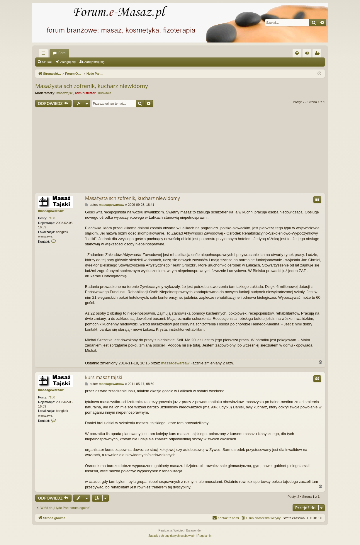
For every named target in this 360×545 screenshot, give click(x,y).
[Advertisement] (180, 151)
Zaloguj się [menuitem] (308, 54)
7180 (51, 218)
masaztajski (64, 93)
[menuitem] (297, 53)
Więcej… (44, 54)
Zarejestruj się (94, 62)
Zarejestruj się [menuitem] (318, 54)
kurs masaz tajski (103, 377)
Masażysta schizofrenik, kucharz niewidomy (91, 86)
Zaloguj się (68, 62)
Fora (62, 53)
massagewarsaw (51, 211)
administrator (85, 93)
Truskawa (104, 93)
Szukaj (47, 62)
